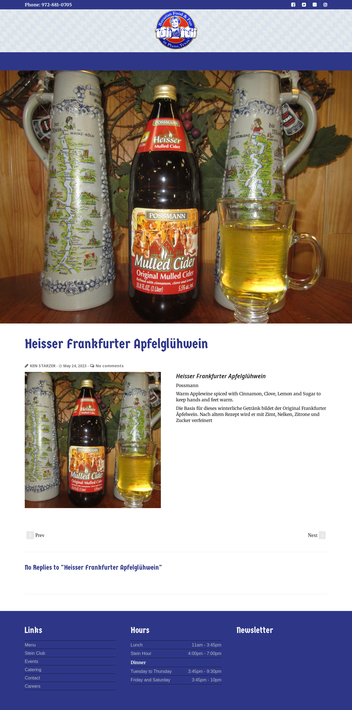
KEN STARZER (41, 365)
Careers (32, 686)
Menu (30, 645)
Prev (35, 535)
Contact (32, 678)
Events (31, 661)
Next (317, 535)
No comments (105, 365)
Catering (33, 669)
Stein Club (35, 653)
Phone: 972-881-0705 (48, 4)
